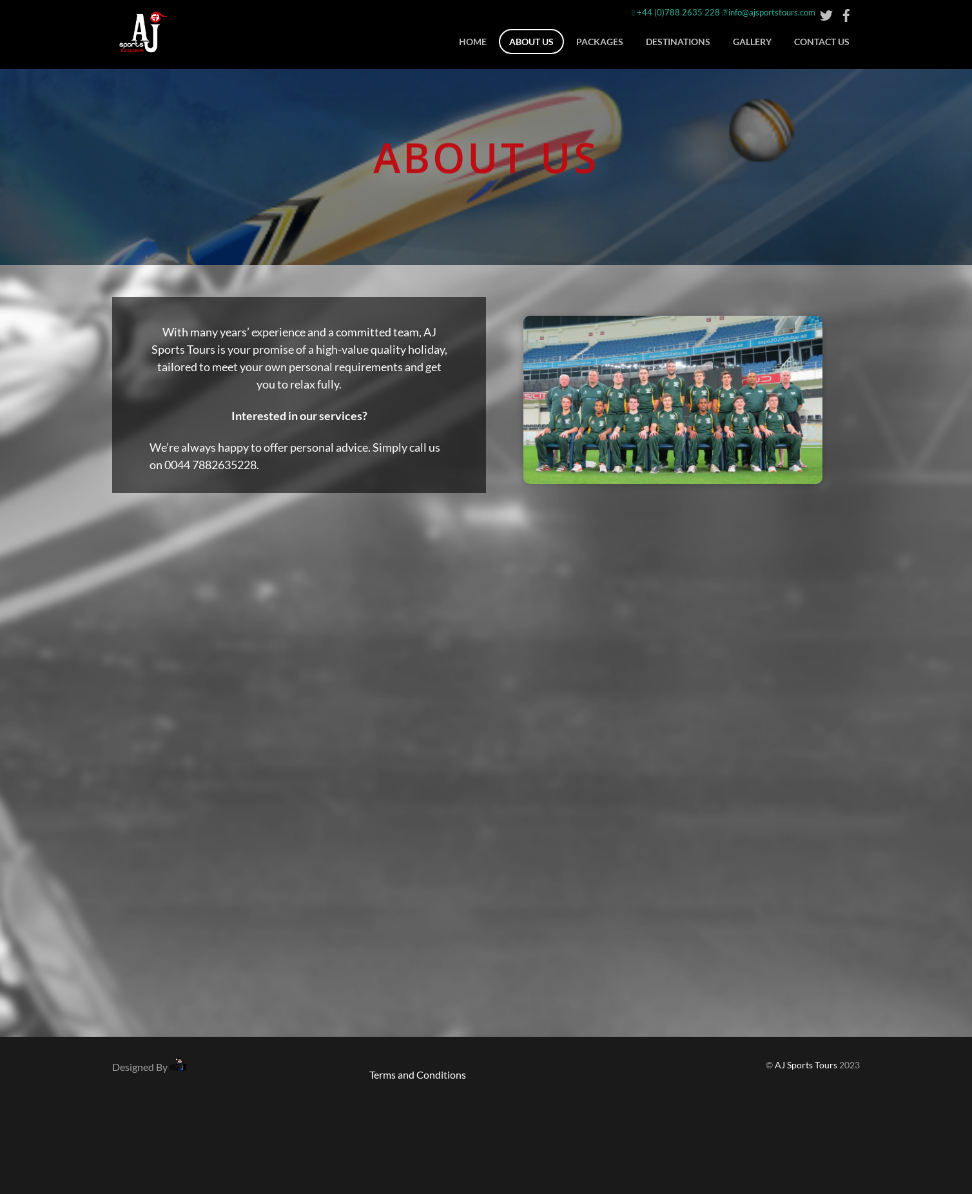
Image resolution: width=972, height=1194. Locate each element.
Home (473, 41)
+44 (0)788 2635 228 (676, 12)
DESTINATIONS (678, 41)
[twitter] (826, 12)
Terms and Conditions (417, 1074)
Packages (599, 41)
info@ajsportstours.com (768, 12)
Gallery (752, 41)
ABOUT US (531, 41)
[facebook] (846, 12)
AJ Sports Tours (806, 1065)
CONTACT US (822, 41)
